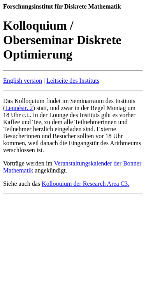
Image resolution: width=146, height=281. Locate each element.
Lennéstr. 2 (19, 108)
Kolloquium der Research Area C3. (85, 183)
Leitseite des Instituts (72, 80)
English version (22, 80)
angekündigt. (50, 170)
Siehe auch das (22, 183)
